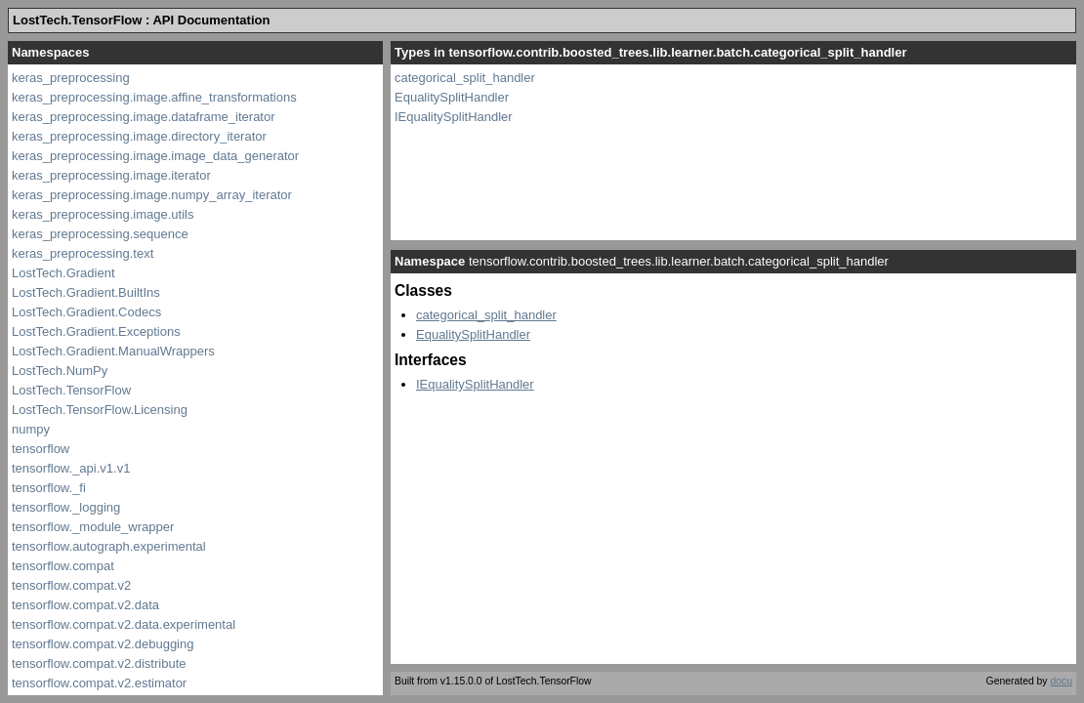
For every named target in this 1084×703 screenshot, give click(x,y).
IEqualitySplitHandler (454, 116)
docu (1061, 681)
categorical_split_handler (465, 77)
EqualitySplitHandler (452, 97)
